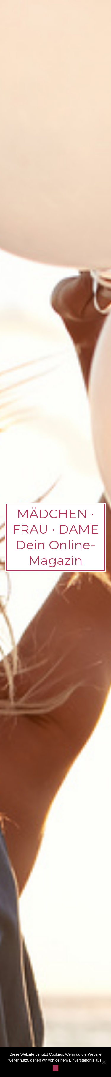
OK (55, 1068)
